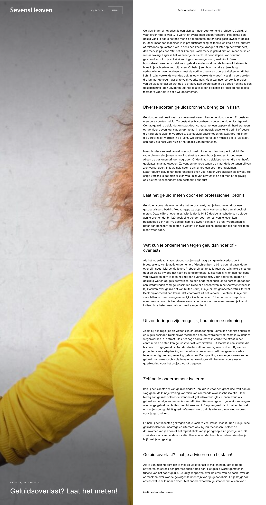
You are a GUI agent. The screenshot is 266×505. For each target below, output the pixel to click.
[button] (96, 10)
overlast (169, 492)
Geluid (146, 492)
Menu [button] (115, 10)
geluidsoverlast (157, 492)
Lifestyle (16, 483)
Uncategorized (32, 483)
